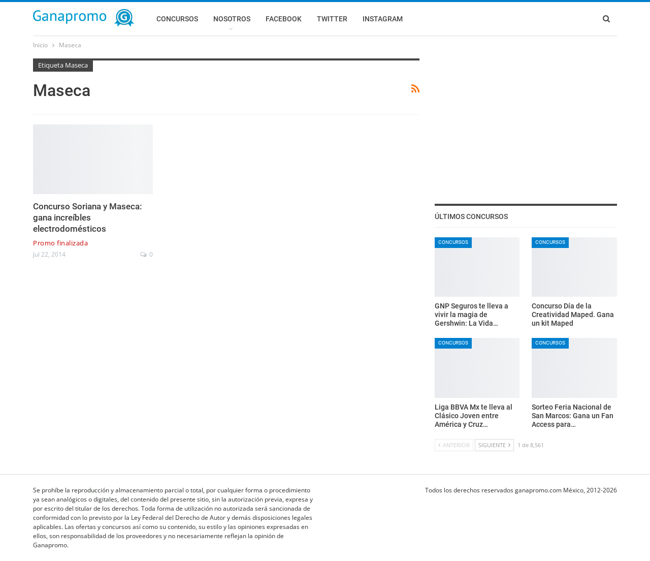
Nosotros (231, 19)
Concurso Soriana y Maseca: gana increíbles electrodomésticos (87, 217)
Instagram (383, 19)
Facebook (284, 19)
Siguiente (494, 445)
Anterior (454, 445)
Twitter (332, 19)
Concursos (177, 19)
